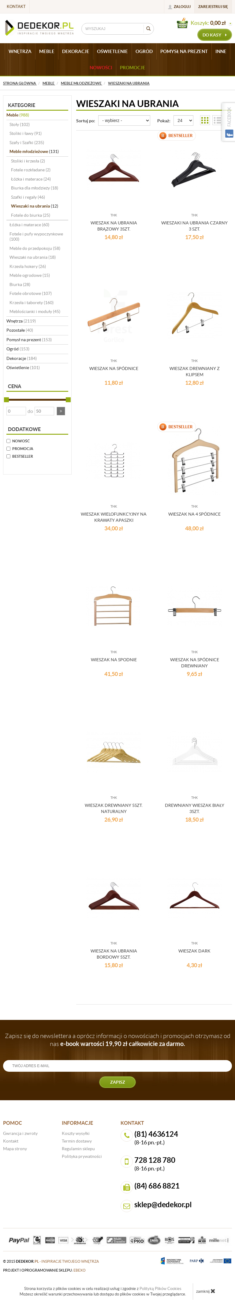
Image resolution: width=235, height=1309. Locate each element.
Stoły (19, 124)
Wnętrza (21, 321)
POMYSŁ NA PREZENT (184, 51)
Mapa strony (15, 1148)
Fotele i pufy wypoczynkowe (36, 236)
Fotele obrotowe (30, 293)
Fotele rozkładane (30, 169)
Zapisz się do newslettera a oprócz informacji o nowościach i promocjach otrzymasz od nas (117, 1039)
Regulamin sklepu (78, 1148)
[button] (61, 411)
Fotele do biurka (30, 215)
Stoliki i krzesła (28, 160)
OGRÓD (144, 51)
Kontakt (16, 6)
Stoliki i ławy (25, 133)
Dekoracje (21, 358)
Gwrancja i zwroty (20, 1133)
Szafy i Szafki (26, 142)
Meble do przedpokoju (34, 248)
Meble (17, 115)
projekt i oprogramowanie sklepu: (44, 1270)
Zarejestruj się (213, 7)
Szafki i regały (28, 197)
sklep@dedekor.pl (163, 1204)
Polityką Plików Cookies (160, 1288)
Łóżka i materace (31, 179)
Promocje (132, 67)
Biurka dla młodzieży (34, 187)
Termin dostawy (77, 1141)
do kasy (215, 34)
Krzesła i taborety (31, 302)
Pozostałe (19, 330)
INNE (220, 51)
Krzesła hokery (27, 266)
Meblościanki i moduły (34, 311)
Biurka (19, 284)
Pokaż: (163, 120)
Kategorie (21, 105)
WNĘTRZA (20, 51)
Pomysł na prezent (29, 339)
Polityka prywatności (82, 1156)
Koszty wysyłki (76, 1133)
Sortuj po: (85, 120)
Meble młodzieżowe (34, 151)
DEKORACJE (75, 51)
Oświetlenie (23, 367)
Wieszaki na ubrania (34, 206)
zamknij (205, 1291)
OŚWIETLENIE (112, 51)
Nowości (101, 67)
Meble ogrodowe (29, 275)
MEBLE (46, 51)
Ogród (17, 348)
